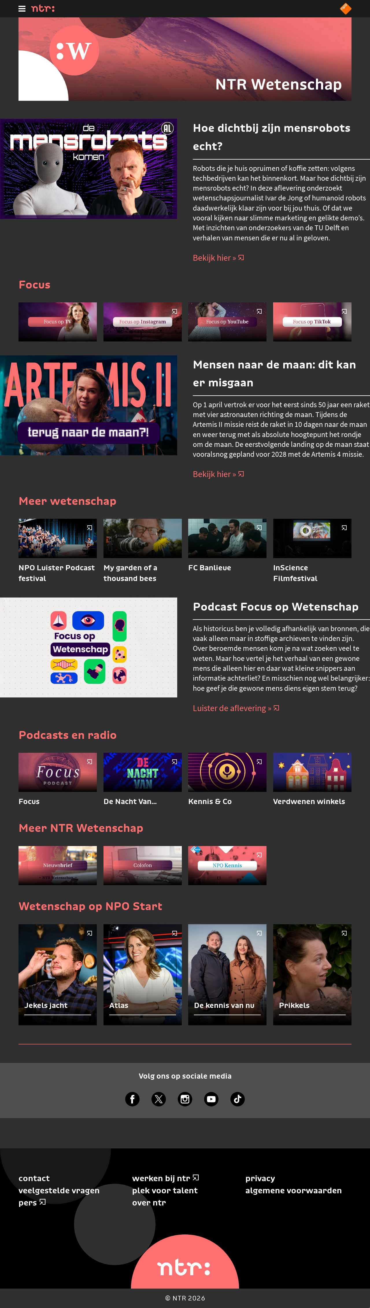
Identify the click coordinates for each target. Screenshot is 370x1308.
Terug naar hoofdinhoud (369, 1307)
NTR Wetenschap (278, 84)
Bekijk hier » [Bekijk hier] (218, 257)
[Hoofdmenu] (22, 8)
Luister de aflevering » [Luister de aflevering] (236, 707)
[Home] (42, 10)
